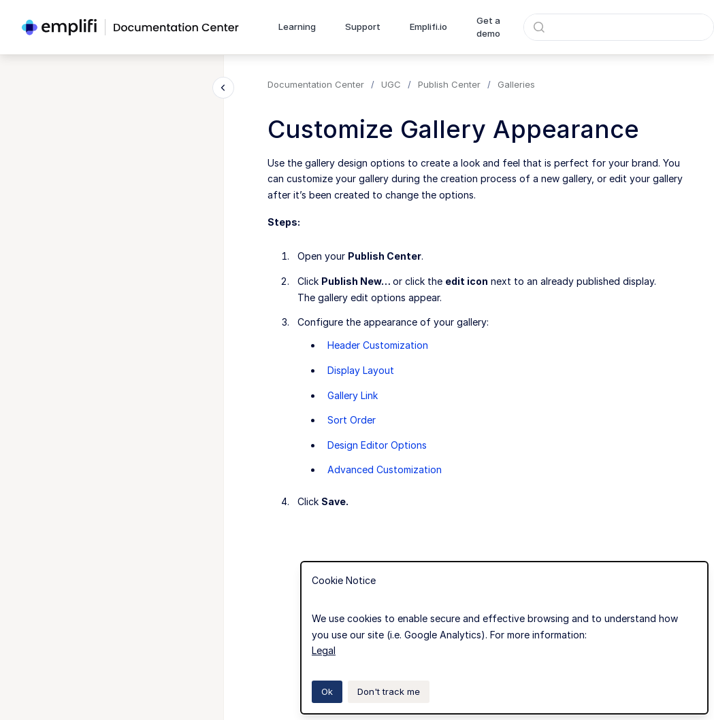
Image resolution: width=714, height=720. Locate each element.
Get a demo (488, 27)
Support (362, 26)
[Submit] (539, 27)
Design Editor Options (377, 445)
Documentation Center (315, 84)
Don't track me (388, 691)
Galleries (516, 84)
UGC (391, 84)
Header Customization (377, 345)
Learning (297, 26)
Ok (327, 691)
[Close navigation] (223, 88)
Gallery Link (352, 395)
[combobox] (618, 27)
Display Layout (360, 370)
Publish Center (449, 84)
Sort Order (351, 420)
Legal (324, 650)
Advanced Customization (384, 469)
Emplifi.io (428, 26)
